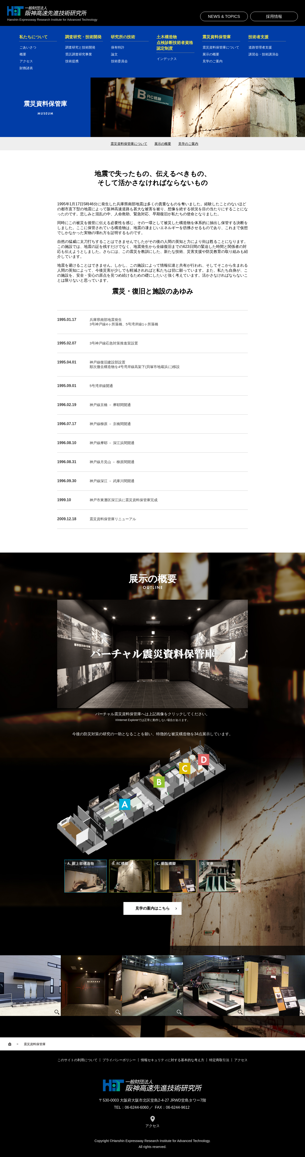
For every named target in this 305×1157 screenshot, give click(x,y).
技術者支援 (258, 37)
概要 (23, 54)
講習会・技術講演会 (264, 54)
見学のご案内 (213, 61)
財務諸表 (26, 68)
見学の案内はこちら (152, 908)
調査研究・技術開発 (83, 37)
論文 (114, 54)
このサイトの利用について (77, 1060)
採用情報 (274, 16)
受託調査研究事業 (78, 54)
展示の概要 (211, 54)
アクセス (26, 61)
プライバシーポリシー (119, 1060)
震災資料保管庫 (216, 37)
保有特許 (117, 47)
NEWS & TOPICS (224, 16)
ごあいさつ (28, 47)
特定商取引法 (219, 1060)
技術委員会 (119, 61)
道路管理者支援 (260, 47)
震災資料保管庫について (221, 47)
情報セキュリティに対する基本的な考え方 (172, 1060)
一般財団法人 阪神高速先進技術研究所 (46, 11)
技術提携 (72, 61)
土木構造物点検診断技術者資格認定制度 (175, 43)
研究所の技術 (123, 37)
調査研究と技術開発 (80, 47)
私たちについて (33, 37)
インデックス (167, 59)
